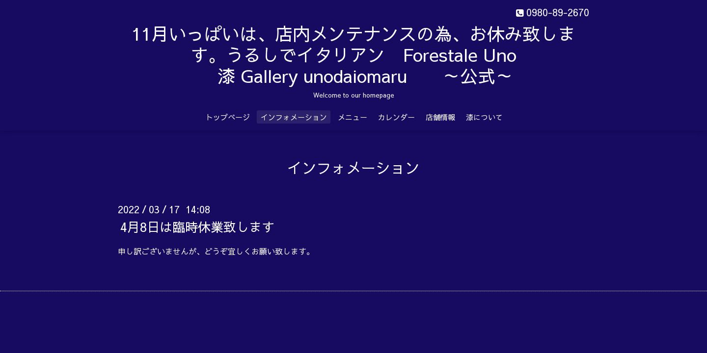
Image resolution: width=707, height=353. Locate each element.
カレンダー (396, 117)
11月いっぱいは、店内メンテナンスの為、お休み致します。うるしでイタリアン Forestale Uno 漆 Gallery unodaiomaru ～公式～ (353, 54)
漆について (484, 117)
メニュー (352, 117)
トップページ (228, 117)
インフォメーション (294, 117)
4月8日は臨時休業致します (197, 226)
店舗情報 (440, 117)
